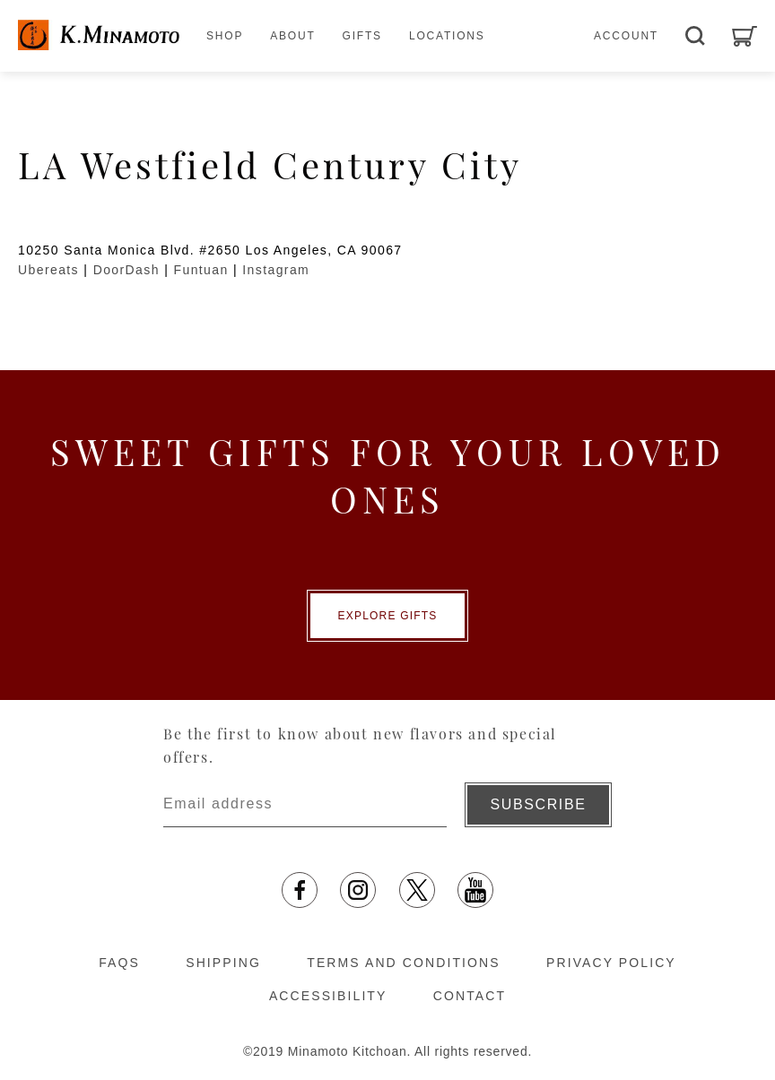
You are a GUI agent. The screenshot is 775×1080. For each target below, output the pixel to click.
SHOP (224, 36)
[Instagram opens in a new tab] (358, 890)
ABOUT (292, 36)
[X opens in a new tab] (417, 890)
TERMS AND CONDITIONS (403, 962)
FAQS (119, 962)
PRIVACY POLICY (611, 962)
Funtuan (201, 270)
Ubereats (48, 270)
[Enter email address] (305, 804)
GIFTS (362, 36)
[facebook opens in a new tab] (300, 890)
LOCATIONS (447, 36)
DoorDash (126, 270)
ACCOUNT (626, 36)
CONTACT (469, 996)
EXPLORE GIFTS (388, 615)
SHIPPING (223, 962)
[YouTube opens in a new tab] (475, 890)
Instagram (275, 270)
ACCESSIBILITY (328, 996)
